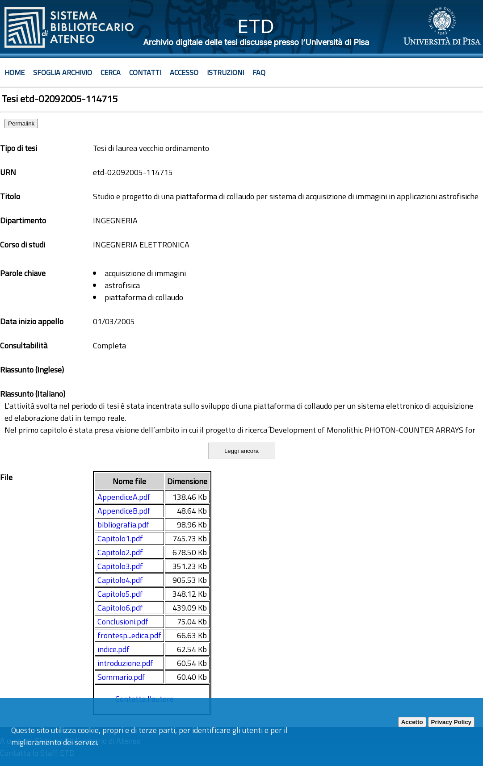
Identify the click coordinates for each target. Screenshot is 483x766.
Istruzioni (225, 72)
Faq (258, 72)
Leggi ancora (241, 451)
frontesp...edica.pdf (129, 635)
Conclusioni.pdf (122, 621)
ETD (255, 26)
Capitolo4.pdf (120, 580)
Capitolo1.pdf (120, 538)
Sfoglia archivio (62, 72)
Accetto (412, 722)
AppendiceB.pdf (124, 511)
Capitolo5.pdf (120, 594)
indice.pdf (113, 649)
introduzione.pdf (125, 663)
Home (14, 72)
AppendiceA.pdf (124, 497)
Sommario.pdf (121, 677)
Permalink (21, 123)
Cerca (111, 72)
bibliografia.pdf (123, 525)
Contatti (145, 72)
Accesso (184, 72)
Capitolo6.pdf (120, 608)
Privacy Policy (451, 722)
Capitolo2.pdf (120, 552)
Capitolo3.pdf (120, 566)
